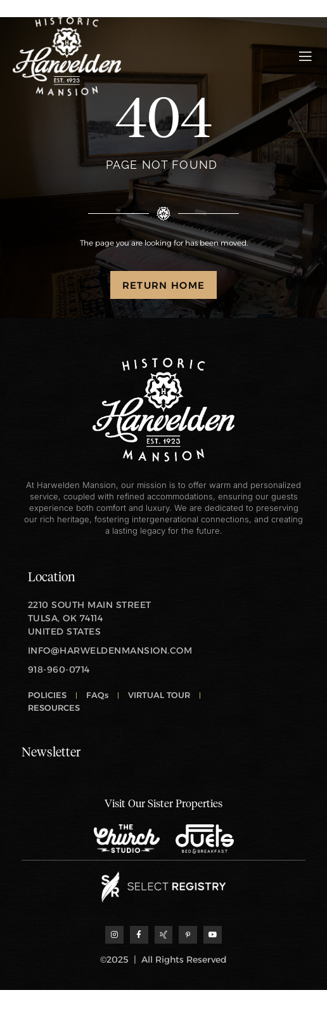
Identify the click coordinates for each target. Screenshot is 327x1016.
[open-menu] (305, 56)
